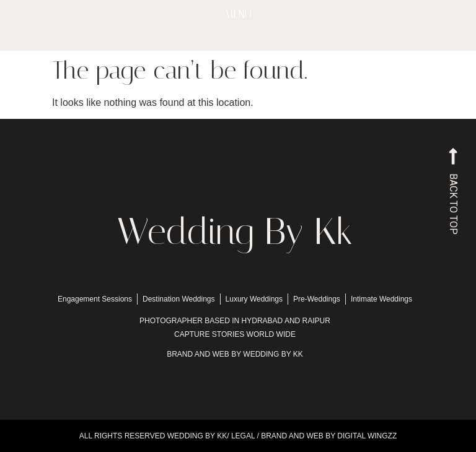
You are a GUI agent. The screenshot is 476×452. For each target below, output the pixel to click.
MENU (238, 14)
